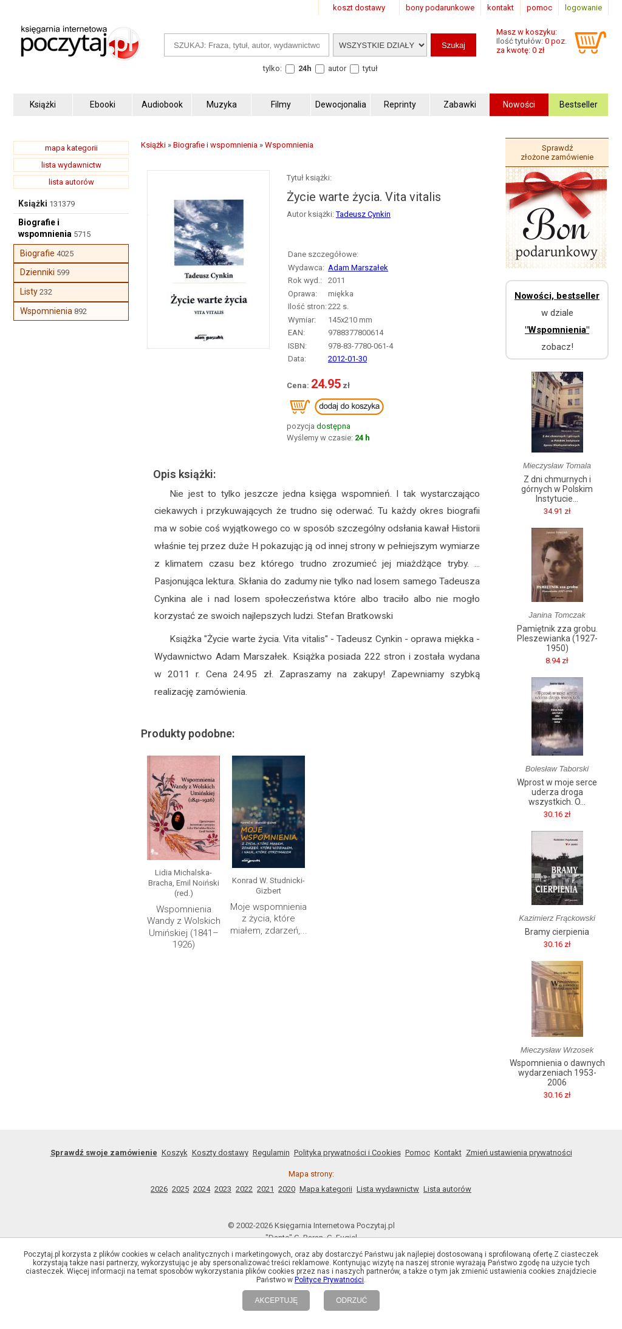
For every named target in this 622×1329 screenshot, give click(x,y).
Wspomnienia (46, 311)
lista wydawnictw (71, 164)
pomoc (539, 7)
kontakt (500, 7)
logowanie (583, 7)
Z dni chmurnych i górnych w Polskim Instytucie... (557, 489)
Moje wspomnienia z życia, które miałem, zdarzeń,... (268, 918)
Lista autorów (447, 1189)
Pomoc (417, 1152)
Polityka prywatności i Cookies (347, 1152)
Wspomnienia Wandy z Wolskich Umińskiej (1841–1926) (183, 927)
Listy (29, 291)
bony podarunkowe (440, 7)
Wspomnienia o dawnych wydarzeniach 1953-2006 (557, 1072)
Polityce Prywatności (329, 1280)
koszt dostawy (359, 7)
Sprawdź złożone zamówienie (557, 152)
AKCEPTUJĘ (276, 1300)
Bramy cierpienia (557, 932)
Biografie (37, 253)
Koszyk (175, 1152)
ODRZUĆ (351, 1300)
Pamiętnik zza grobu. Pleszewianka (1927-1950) (557, 638)
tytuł (370, 68)
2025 (180, 1189)
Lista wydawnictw (388, 1189)
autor (337, 68)
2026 (159, 1189)
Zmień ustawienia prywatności (519, 1152)
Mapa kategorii (325, 1189)
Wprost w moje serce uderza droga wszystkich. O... (557, 792)
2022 (244, 1189)
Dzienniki (37, 272)
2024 (201, 1189)
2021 (265, 1189)
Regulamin (271, 1152)
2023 (222, 1189)
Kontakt (448, 1152)
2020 (286, 1189)
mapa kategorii (71, 147)
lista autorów (71, 181)
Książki (32, 203)
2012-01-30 (347, 358)
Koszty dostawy (220, 1152)
